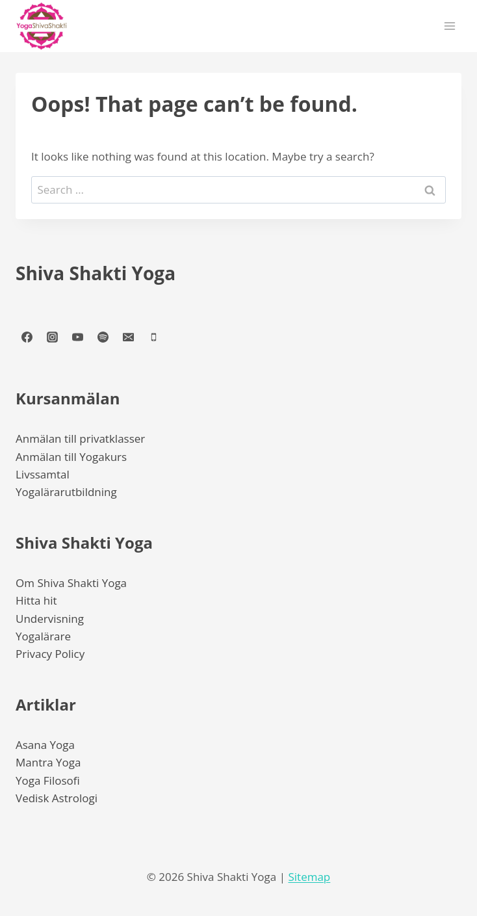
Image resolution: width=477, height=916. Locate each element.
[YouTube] (77, 337)
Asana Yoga (45, 744)
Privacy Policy (50, 653)
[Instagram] (52, 337)
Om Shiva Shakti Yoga (71, 582)
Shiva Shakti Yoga (95, 273)
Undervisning (50, 618)
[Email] (128, 337)
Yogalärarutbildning (66, 491)
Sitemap (309, 876)
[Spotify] (103, 337)
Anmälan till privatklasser (80, 438)
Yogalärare (43, 636)
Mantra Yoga (48, 762)
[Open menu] (449, 26)
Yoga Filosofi (48, 780)
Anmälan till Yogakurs (71, 456)
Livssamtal (43, 474)
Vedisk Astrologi (56, 798)
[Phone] (153, 337)
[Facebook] (27, 337)
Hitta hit (36, 600)
